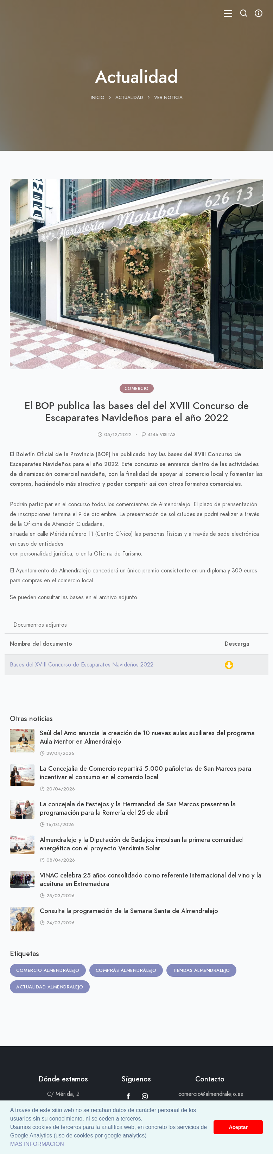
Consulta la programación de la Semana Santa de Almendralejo (129, 910)
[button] (243, 14)
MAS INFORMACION (37, 1144)
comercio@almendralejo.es (210, 1094)
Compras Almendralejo (126, 970)
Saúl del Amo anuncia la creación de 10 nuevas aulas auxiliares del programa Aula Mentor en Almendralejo (147, 737)
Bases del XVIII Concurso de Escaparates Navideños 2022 (81, 665)
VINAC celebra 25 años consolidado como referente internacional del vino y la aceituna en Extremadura (150, 879)
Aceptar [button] (238, 1127)
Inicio (97, 97)
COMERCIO (137, 388)
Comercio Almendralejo (48, 970)
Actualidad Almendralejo (49, 987)
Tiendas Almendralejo (201, 970)
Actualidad (129, 97)
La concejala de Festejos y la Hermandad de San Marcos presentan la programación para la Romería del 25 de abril (138, 808)
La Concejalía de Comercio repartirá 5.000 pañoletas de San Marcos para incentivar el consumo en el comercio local (145, 772)
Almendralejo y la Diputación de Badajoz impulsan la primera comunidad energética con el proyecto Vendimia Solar (141, 843)
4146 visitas (162, 435)
